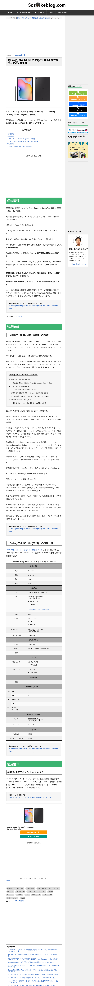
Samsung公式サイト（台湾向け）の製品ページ (24, 553)
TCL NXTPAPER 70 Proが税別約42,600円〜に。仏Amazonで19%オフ (32, 981)
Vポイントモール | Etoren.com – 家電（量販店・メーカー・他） (31, 800)
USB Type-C (36, 897)
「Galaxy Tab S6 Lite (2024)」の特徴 (22, 142)
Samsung (10, 897)
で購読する (78, 93)
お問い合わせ (62, 12)
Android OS (30, 891)
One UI (50, 894)
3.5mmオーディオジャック (15, 891)
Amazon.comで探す (34, 835)
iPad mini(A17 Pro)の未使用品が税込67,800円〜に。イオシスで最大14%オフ (33, 958)
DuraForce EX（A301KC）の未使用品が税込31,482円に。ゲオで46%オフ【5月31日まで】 (33, 953)
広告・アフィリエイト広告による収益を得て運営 (33, 18)
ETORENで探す (33, 839)
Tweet (8, 884)
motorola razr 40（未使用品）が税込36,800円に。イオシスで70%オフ (32, 965)
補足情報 (10, 146)
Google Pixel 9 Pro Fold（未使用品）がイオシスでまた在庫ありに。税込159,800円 (32, 973)
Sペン (27, 897)
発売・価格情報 (20, 904)
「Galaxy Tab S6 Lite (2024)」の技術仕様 (23, 144)
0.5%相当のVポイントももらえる (21, 149)
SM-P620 (19, 897)
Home (10, 12)
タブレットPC (47, 897)
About (51, 12)
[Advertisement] (34, 36)
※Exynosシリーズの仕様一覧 (39, 612)
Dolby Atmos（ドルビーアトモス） (48, 891)
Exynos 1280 (20, 894)
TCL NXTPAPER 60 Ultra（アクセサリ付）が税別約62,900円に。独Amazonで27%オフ (33, 969)
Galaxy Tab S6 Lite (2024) (36, 894)
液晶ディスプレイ (12, 901)
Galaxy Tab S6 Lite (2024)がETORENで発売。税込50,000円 (33, 63)
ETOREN (18, 320)
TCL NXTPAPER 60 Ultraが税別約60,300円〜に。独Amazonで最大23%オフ (33, 977)
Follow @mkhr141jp (78, 264)
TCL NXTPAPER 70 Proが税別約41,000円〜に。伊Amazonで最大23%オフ (33, 962)
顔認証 (23, 901)
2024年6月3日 (20, 55)
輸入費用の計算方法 (23, 12)
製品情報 (10, 139)
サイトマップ (39, 12)
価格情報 (10, 137)
